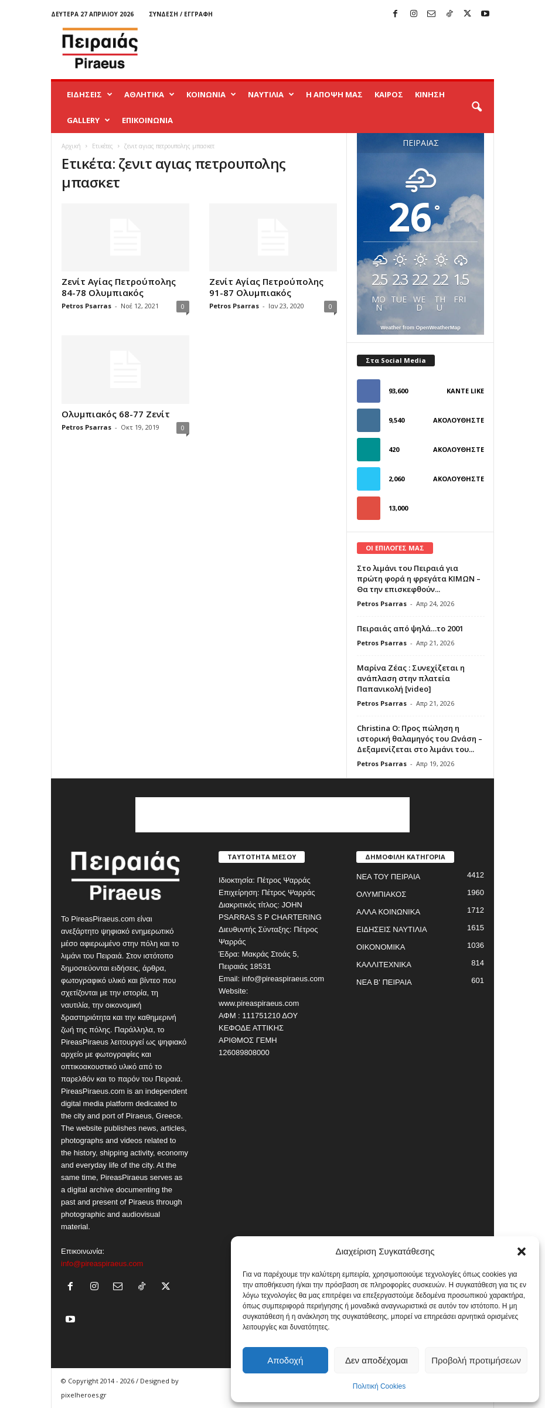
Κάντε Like (465, 390)
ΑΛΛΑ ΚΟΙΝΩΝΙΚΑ (388, 911)
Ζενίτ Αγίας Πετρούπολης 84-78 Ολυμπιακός (119, 287)
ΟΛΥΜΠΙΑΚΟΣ (381, 894)
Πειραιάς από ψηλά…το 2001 (410, 628)
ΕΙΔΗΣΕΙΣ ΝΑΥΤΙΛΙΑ (391, 929)
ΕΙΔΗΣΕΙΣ (90, 94)
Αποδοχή (285, 1360)
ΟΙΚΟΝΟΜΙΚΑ (380, 947)
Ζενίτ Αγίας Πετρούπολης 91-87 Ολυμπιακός (266, 287)
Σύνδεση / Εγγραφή (181, 14)
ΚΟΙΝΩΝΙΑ (211, 94)
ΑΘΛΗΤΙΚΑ (149, 94)
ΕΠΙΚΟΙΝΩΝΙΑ (147, 120)
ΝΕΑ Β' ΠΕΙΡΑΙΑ (384, 982)
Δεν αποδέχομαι (376, 1360)
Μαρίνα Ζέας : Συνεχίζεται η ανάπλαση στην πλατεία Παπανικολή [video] (411, 678)
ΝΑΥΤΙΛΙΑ (271, 94)
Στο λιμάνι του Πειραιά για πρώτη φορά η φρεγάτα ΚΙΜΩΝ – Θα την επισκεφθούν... (419, 578)
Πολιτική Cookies (379, 1386)
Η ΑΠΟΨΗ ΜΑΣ (334, 94)
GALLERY (88, 120)
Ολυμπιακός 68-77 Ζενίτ (116, 414)
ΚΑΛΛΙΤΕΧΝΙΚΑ (383, 964)
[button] (521, 1251)
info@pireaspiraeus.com (102, 1263)
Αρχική (71, 146)
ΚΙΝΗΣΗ (430, 94)
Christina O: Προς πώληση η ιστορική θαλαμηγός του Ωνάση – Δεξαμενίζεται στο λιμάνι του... (419, 738)
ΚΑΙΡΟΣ (388, 94)
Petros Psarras (86, 305)
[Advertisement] (345, 48)
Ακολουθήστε (458, 420)
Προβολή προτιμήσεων (476, 1360)
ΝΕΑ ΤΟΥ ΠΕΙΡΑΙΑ (388, 876)
